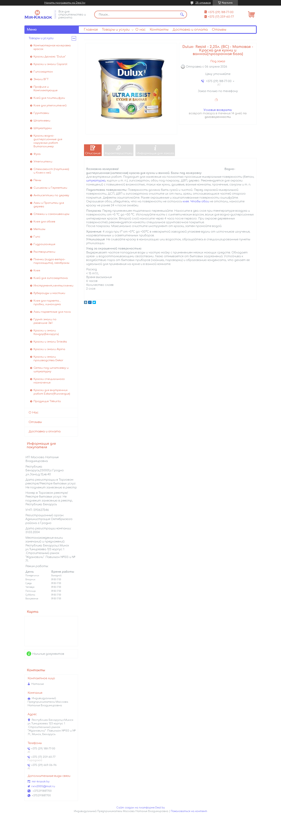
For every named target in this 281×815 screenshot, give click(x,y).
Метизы (39, 229)
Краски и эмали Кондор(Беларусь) (46, 332)
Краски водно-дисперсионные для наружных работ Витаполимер (48, 141)
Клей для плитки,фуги (49, 98)
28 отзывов (203, 2)
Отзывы (219, 29)
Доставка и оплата (190, 29)
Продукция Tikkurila (47, 401)
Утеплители (43, 161)
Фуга (37, 154)
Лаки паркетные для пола (52, 311)
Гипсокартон (43, 71)
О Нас (34, 412)
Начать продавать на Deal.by (64, 2)
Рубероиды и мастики (49, 293)
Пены (37, 180)
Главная (91, 29)
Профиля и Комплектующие (46, 88)
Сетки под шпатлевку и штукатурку (51, 370)
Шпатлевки (42, 120)
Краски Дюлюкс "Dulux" (50, 56)
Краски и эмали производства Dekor (48, 358)
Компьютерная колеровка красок (52, 47)
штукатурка (95, 180)
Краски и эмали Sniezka (50, 341)
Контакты (159, 29)
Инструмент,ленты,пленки (53, 285)
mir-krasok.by (40, 781)
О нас (140, 29)
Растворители (44, 251)
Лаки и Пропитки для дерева (49, 205)
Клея (37, 270)
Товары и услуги (115, 29)
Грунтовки (41, 113)
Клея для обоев (44, 221)
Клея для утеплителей (50, 105)
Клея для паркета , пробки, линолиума (47, 302)
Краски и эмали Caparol (50, 64)
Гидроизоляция (44, 244)
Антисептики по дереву (51, 195)
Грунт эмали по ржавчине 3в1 (45, 321)
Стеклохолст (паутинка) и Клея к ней (51, 171)
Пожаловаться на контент (189, 811)
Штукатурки (43, 128)
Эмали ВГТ (41, 79)
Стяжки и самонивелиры (51, 214)
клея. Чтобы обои (196, 201)
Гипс (37, 236)
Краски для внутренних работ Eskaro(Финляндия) (52, 392)
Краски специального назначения (49, 381)
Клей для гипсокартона (51, 278)
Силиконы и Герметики (50, 187)
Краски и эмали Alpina (49, 349)
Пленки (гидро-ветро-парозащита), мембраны (51, 261)
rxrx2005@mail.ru (43, 786)
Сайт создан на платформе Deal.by (140, 807)
